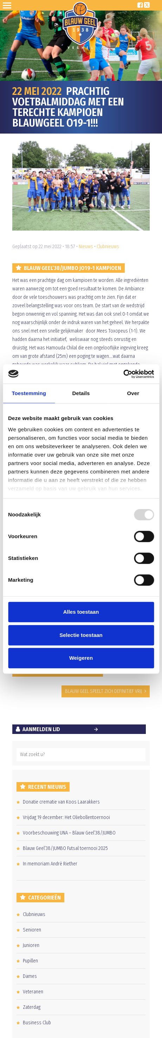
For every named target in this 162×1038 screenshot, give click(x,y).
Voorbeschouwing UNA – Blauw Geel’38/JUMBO (69, 833)
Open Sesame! (8, 5)
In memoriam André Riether (50, 864)
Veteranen (33, 992)
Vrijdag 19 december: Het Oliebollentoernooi (66, 817)
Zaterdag (31, 1007)
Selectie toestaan (81, 635)
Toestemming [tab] (29, 393)
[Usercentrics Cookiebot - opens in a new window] (123, 374)
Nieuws (86, 247)
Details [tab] (81, 393)
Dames (30, 976)
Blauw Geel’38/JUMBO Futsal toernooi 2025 (65, 848)
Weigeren (81, 658)
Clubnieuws (108, 247)
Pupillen (30, 961)
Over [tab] (133, 393)
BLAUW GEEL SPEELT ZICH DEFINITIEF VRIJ (103, 691)
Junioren (31, 945)
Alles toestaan (81, 612)
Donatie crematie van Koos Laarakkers (61, 802)
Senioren (32, 930)
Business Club (37, 1023)
